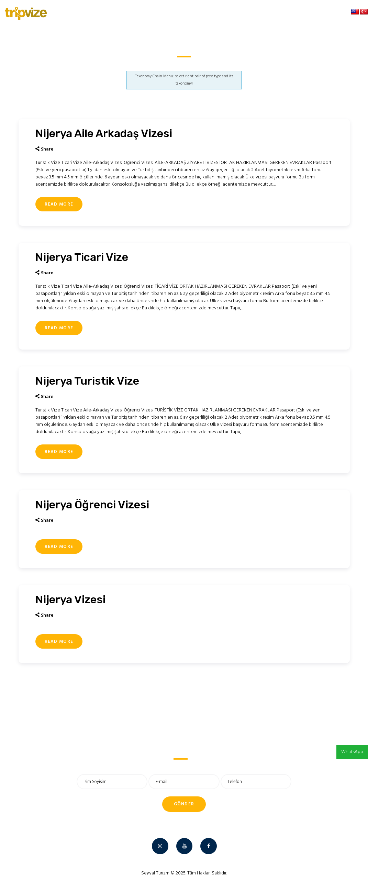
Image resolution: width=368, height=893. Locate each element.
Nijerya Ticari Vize (81, 257)
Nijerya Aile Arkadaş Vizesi (103, 133)
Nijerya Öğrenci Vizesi (92, 507)
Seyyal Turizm (155, 877)
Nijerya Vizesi (70, 602)
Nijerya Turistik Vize (87, 382)
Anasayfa (173, 65)
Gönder (184, 808)
